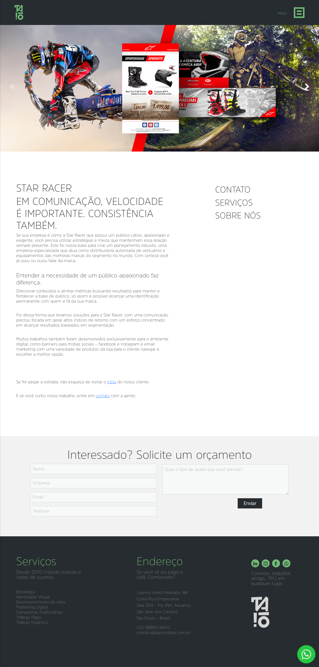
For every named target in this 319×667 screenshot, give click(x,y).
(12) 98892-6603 (153, 627)
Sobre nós (238, 215)
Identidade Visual (32, 597)
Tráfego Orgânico (32, 622)
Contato (233, 189)
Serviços (234, 202)
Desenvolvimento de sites (40, 602)
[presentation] (199, 507)
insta (111, 382)
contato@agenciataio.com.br (163, 632)
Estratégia (25, 592)
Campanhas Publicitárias (39, 612)
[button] (306, 86)
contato (103, 396)
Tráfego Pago (28, 617)
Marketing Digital (32, 607)
